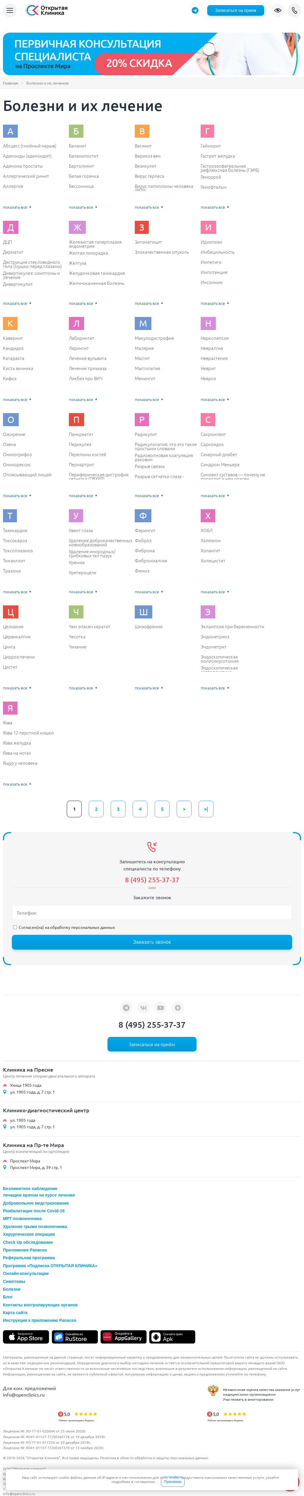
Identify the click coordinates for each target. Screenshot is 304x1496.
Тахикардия (15, 530)
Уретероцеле (82, 572)
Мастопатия (147, 368)
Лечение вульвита (88, 358)
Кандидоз (13, 348)
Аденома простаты (23, 166)
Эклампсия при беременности (232, 626)
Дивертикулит (18, 284)
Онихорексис (17, 464)
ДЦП (7, 242)
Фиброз (143, 540)
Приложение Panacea (25, 1250)
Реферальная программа (29, 1257)
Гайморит (211, 146)
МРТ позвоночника (22, 1218)
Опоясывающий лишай (27, 474)
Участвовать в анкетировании (248, 1399)
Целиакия (13, 626)
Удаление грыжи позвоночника (35, 1226)
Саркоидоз (212, 444)
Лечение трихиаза (88, 368)
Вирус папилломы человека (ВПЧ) (164, 188)
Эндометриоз (215, 636)
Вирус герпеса (149, 176)
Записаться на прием (235, 10)
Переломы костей (87, 454)
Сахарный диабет (219, 454)
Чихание (77, 647)
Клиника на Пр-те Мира (33, 1144)
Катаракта (13, 358)
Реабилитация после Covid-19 (33, 1210)
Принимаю (172, 1482)
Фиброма (145, 550)
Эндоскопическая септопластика (219, 670)
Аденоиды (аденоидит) (27, 156)
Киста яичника (18, 368)
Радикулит (146, 434)
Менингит (145, 378)
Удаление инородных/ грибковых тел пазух (92, 553)
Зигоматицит (148, 242)
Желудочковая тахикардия (97, 273)
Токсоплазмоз (18, 550)
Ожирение (14, 434)
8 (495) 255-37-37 (294, 10)
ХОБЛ (207, 530)
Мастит (142, 358)
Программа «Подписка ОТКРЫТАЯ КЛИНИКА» (50, 1265)
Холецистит (213, 561)
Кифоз (9, 378)
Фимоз (142, 571)
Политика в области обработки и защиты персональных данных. (154, 1457)
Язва (7, 723)
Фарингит (145, 530)
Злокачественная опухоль (162, 252)
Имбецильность (218, 252)
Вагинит (143, 146)
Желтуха (77, 263)
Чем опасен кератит (89, 626)
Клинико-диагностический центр (46, 1110)
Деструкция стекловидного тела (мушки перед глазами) (32, 264)
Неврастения (214, 358)
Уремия (77, 562)
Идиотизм (211, 242)
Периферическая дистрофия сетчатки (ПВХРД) (99, 476)
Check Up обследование (28, 1242)
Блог (8, 1296)
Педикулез (80, 444)
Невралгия (212, 348)
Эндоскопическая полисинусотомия (220, 659)
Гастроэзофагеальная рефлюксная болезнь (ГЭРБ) (230, 168)
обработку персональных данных (82, 927)
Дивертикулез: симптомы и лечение (31, 275)
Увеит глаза (81, 530)
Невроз (208, 378)
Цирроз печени (19, 657)
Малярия (144, 348)
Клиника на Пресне (28, 1069)
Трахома (12, 571)
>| (206, 808)
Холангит (210, 550)
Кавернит (13, 338)
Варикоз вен (148, 156)
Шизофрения (148, 626)
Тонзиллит (14, 561)
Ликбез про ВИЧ (85, 378)
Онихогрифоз (17, 454)
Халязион (211, 540)
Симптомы (14, 1281)
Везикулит (145, 166)
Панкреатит (81, 434)
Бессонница (81, 186)
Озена (9, 444)
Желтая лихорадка (88, 253)
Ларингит (79, 348)
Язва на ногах (17, 753)
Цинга (9, 647)
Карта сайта (15, 1312)
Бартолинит (81, 166)
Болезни (11, 1289)
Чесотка (77, 636)
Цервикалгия (16, 636)
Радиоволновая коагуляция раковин (164, 457)
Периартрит (81, 464)
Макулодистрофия (154, 338)
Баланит (77, 146)
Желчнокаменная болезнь (96, 283)
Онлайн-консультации (26, 1273)
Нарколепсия (215, 338)
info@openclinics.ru (24, 1394)
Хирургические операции (29, 1234)
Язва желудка (17, 743)
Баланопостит (84, 156)
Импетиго (211, 262)
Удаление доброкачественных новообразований (100, 542)
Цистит (10, 667)
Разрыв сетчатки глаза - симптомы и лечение (159, 478)
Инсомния (211, 282)
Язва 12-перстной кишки (28, 733)
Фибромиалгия (151, 561)
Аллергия (13, 186)
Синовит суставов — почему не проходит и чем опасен (233, 476)
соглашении (144, 1481)
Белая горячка (84, 176)
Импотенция (214, 272)
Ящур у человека (20, 763)
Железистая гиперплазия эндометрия (95, 244)
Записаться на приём (152, 1044)
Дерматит (13, 252)
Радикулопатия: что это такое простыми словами (166, 446)
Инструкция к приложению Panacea (39, 1320)
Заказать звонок (152, 942)
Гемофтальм (214, 187)
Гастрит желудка (218, 156)
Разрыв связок (150, 466)
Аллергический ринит (26, 176)
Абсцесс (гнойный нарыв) (29, 146)
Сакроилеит (213, 434)
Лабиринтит (81, 338)
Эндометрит (214, 647)
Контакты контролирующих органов (40, 1305)
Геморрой (211, 177)
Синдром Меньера (220, 464)
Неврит (208, 368)
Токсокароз (15, 540)
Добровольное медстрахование (36, 1203)
